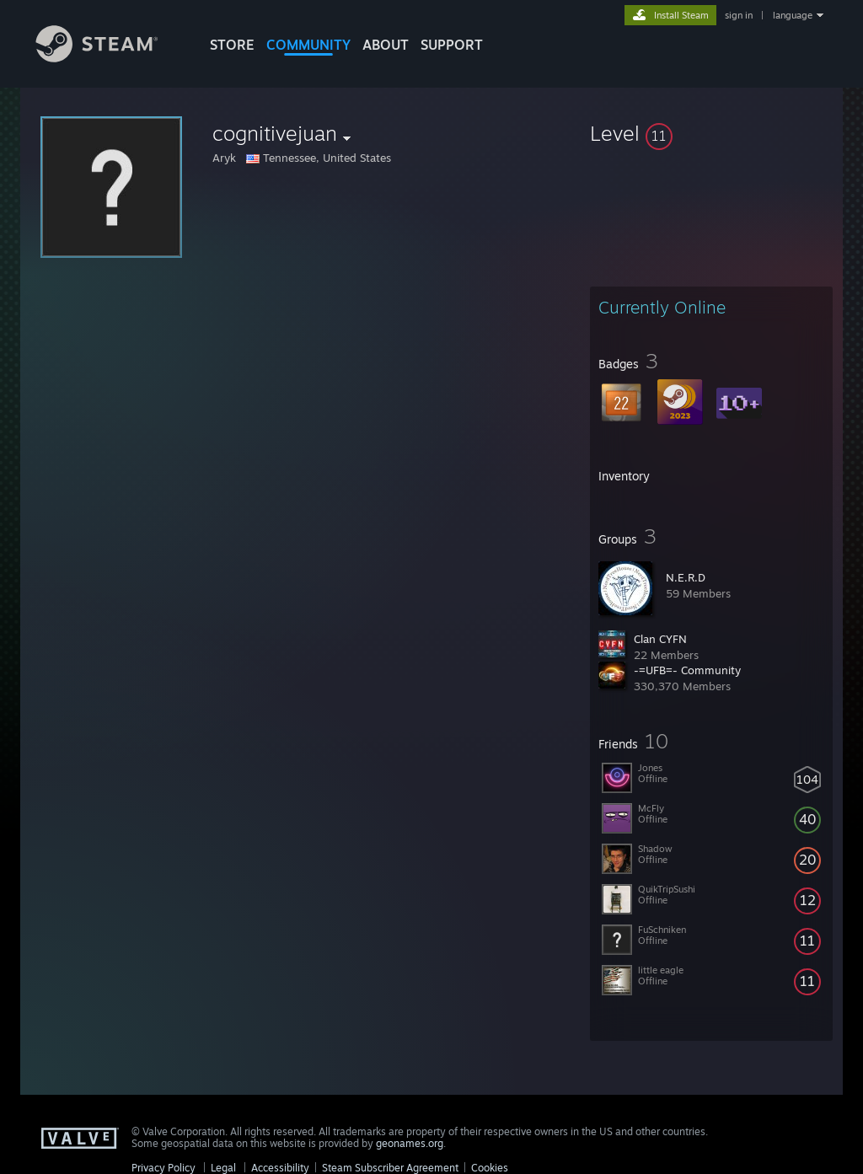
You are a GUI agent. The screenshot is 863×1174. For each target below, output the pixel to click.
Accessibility (280, 1167)
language (792, 15)
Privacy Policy (163, 1167)
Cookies (489, 1167)
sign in (739, 15)
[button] (711, 133)
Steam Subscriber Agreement (390, 1167)
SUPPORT (452, 44)
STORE (232, 44)
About (385, 44)
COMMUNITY (308, 44)
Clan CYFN (660, 639)
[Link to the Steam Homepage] (109, 58)
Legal (223, 1167)
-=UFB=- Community (687, 670)
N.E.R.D (685, 577)
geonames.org (409, 1143)
